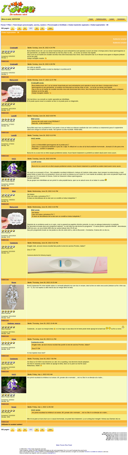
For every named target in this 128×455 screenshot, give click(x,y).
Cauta (91, 19)
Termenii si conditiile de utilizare (93, 451)
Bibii (14, 191)
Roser (14, 282)
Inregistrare (121, 19)
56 (25, 28)
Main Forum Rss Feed (64, 445)
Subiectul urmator (120, 43)
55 (19, 28)
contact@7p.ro (51, 453)
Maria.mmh (14, 80)
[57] (31, 28)
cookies (37, 451)
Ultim (50, 28)
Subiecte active (101, 19)
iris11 (14, 159)
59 (42, 28)
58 (37, 28)
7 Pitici (29, 449)
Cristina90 (14, 48)
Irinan (14, 339)
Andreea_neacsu (13, 323)
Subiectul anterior (120, 39)
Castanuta (14, 243)
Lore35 (13, 116)
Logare (112, 19)
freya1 (14, 407)
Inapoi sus (5, 61)
